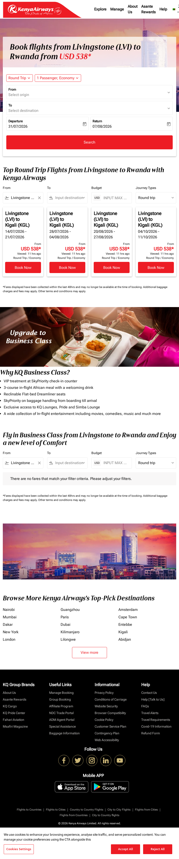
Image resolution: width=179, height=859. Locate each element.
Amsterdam (128, 609)
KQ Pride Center (14, 713)
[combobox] (23, 198)
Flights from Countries (74, 815)
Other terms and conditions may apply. (62, 291)
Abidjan (124, 639)
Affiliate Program (61, 706)
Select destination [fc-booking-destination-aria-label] (23, 110)
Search (89, 142)
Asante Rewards (148, 9)
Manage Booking (61, 693)
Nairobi (9, 609)
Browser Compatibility (110, 713)
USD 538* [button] (75, 57)
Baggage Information (64, 733)
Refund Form (150, 733)
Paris (65, 617)
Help (163, 9)
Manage (117, 9)
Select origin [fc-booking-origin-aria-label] (18, 94)
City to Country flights (105, 815)
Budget (96, 188)
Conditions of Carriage (111, 699)
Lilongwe (68, 639)
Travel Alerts (149, 713)
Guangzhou (70, 609)
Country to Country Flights (86, 809)
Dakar (8, 624)
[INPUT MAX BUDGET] (115, 198)
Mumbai (10, 617)
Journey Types (146, 188)
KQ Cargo (10, 706)
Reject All (158, 849)
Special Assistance (62, 726)
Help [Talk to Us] (153, 699)
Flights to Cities (55, 809)
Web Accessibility (107, 740)
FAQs (145, 706)
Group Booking (60, 699)
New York (10, 632)
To (10, 105)
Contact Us (149, 693)
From (12, 89)
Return (97, 121)
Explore (100, 9)
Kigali (123, 632)
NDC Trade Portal (61, 713)
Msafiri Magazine (15, 726)
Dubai (65, 624)
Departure (15, 121)
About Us (133, 9)
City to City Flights (119, 809)
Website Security (106, 706)
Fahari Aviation (13, 720)
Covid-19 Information (156, 726)
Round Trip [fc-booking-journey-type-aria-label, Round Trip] (17, 78)
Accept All (125, 849)
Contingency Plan (107, 733)
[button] (58, 78)
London (9, 639)
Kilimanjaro (70, 632)
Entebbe (125, 624)
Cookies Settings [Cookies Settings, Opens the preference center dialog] (18, 849)
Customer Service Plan (110, 726)
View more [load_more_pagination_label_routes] (89, 652)
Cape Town (127, 617)
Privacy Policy (104, 693)
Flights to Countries (29, 809)
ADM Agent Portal (61, 720)
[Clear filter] (39, 197)
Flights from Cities (146, 809)
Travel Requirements (155, 720)
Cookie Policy (104, 720)
